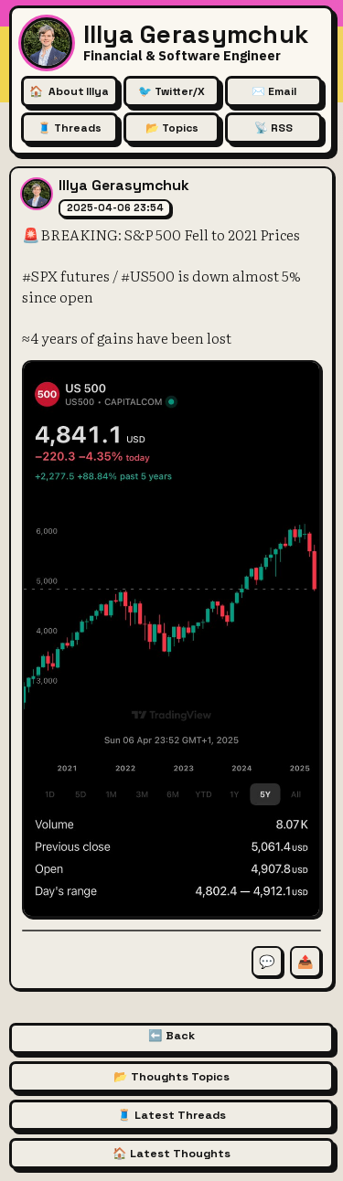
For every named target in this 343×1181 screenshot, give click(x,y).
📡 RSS (273, 128)
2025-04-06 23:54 (115, 207)
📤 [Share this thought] (305, 961)
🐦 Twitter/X (171, 91)
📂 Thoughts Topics (171, 1076)
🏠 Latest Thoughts (171, 1153)
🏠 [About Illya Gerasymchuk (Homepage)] (68, 91)
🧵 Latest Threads (171, 1115)
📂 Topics (171, 128)
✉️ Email (274, 91)
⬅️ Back (171, 1035)
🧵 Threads (70, 128)
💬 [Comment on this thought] (267, 961)
